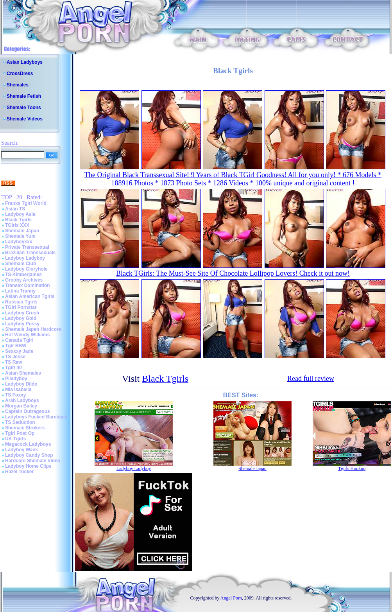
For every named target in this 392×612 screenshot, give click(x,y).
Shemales (18, 85)
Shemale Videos (25, 119)
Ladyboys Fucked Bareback (36, 417)
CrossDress (20, 73)
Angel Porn (231, 598)
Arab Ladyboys (22, 400)
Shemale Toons (24, 107)
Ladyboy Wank (21, 449)
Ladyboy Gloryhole (26, 269)
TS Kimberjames (23, 274)
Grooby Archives (24, 280)
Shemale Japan (22, 230)
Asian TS (15, 209)
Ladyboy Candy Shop (29, 455)
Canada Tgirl (19, 340)
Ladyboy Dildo (21, 384)
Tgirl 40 (13, 367)
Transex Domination (27, 285)
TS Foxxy (15, 395)
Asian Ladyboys (25, 62)
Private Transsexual (27, 247)
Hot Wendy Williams (27, 334)
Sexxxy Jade (19, 351)
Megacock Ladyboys (28, 444)
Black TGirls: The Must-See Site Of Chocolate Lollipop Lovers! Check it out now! (233, 273)
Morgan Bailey (21, 406)
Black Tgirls (18, 220)
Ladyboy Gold (20, 318)
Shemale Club (20, 263)
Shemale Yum (20, 236)
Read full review (310, 378)
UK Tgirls (15, 439)
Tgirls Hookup (351, 468)
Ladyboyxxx (18, 241)
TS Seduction (20, 422)
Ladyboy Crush (22, 313)
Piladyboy (16, 378)
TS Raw (13, 362)
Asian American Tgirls (29, 296)
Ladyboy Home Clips (28, 466)
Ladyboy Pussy (22, 324)
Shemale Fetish (24, 96)
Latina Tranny (20, 291)
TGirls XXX (17, 225)
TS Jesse (15, 356)
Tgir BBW (16, 345)
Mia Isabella (18, 389)
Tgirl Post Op (19, 433)
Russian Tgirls (21, 302)
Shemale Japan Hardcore (33, 329)
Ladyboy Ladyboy (25, 258)
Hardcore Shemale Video (32, 460)
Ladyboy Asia (20, 214)
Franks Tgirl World (26, 203)
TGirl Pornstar (21, 307)
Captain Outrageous (27, 411)
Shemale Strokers (25, 428)
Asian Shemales (23, 373)
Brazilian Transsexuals (30, 252)
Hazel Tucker (19, 471)
